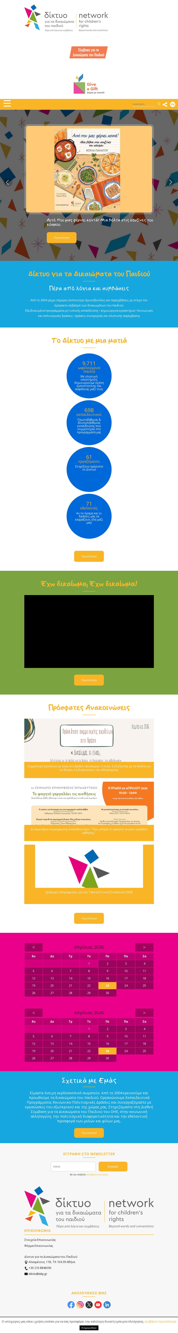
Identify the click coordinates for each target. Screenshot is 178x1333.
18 (144, 978)
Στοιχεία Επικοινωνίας (40, 1240)
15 (89, 978)
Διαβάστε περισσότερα (160, 1321)
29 (89, 993)
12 (33, 978)
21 (70, 986)
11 (144, 971)
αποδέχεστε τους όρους (97, 1174)
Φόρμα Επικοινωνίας (38, 1246)
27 (52, 993)
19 (33, 986)
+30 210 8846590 (37, 1268)
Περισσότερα (61, 237)
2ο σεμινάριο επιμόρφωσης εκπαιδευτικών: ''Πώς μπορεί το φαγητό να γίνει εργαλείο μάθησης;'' (89, 831)
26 (33, 993)
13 (52, 978)
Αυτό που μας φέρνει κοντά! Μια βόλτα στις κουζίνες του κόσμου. (100, 222)
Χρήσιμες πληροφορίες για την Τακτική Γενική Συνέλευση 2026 (89, 892)
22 (89, 986)
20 (52, 986)
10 (126, 971)
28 (70, 993)
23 (107, 986)
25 (144, 986)
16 (107, 978)
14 (70, 978)
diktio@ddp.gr (35, 1274)
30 (107, 993)
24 (126, 986)
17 (126, 978)
